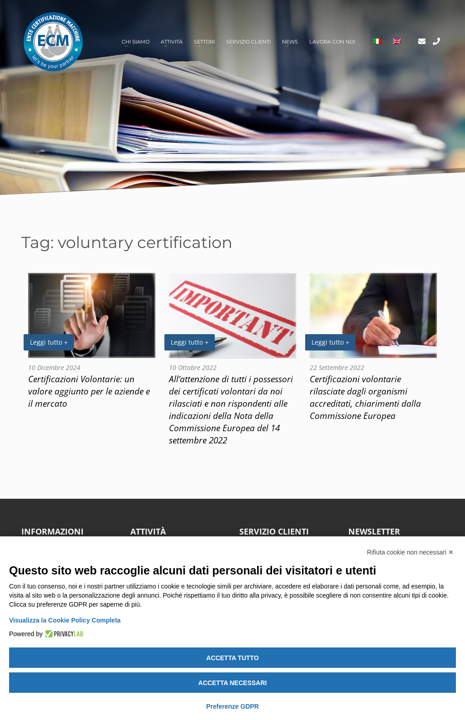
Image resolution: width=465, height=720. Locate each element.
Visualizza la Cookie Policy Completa (65, 620)
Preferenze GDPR (232, 706)
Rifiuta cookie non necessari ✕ (410, 552)
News (290, 42)
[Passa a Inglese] (397, 42)
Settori (204, 42)
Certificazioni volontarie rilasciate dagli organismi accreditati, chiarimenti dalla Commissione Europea (365, 397)
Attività (172, 42)
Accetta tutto (232, 658)
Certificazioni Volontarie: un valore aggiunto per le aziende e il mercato (89, 391)
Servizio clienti (248, 42)
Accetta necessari (232, 682)
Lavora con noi (332, 42)
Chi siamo (135, 42)
